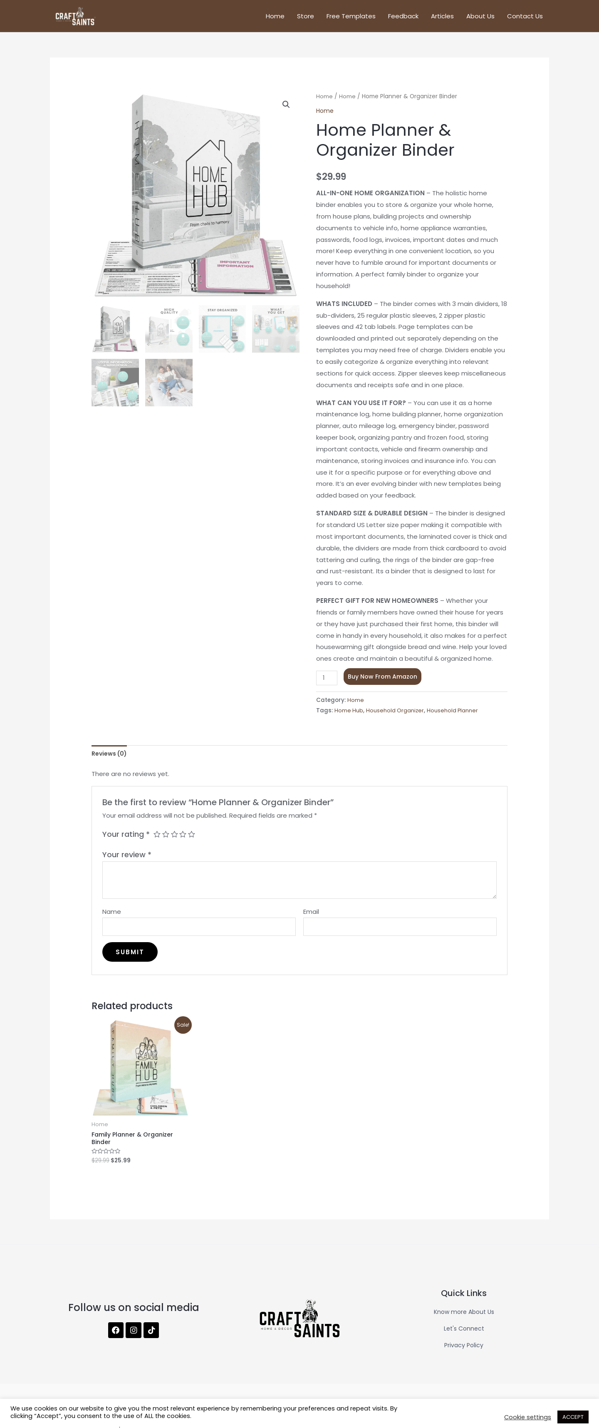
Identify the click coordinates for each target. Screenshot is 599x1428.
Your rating (126, 840)
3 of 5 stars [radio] (175, 840)
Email (311, 917)
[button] (285, 109)
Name (111, 917)
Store (305, 18)
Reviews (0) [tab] (111, 758)
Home (275, 18)
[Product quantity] (327, 683)
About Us (480, 18)
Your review (126, 860)
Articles (442, 18)
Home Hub (349, 715)
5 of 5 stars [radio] (194, 840)
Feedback (403, 18)
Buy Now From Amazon (383, 681)
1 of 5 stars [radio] (157, 840)
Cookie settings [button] (527, 1417)
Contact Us (525, 18)
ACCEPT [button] (573, 1417)
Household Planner (454, 715)
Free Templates (351, 18)
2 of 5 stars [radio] (166, 840)
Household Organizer (395, 715)
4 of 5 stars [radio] (184, 840)
